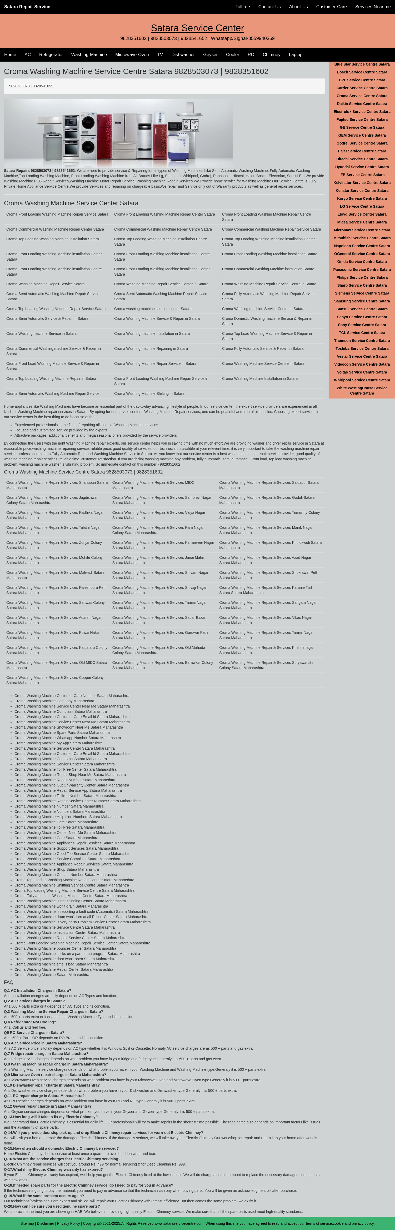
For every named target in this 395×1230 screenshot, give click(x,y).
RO (251, 54)
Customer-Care (331, 6)
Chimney (272, 54)
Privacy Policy (68, 1223)
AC (27, 54)
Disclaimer (45, 1223)
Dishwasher (183, 54)
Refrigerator (51, 54)
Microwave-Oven (132, 54)
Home (10, 54)
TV (160, 54)
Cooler (232, 54)
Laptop (296, 54)
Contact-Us (269, 6)
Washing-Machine (89, 54)
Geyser (210, 54)
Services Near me (373, 6)
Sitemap (27, 1223)
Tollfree (243, 6)
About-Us (298, 6)
